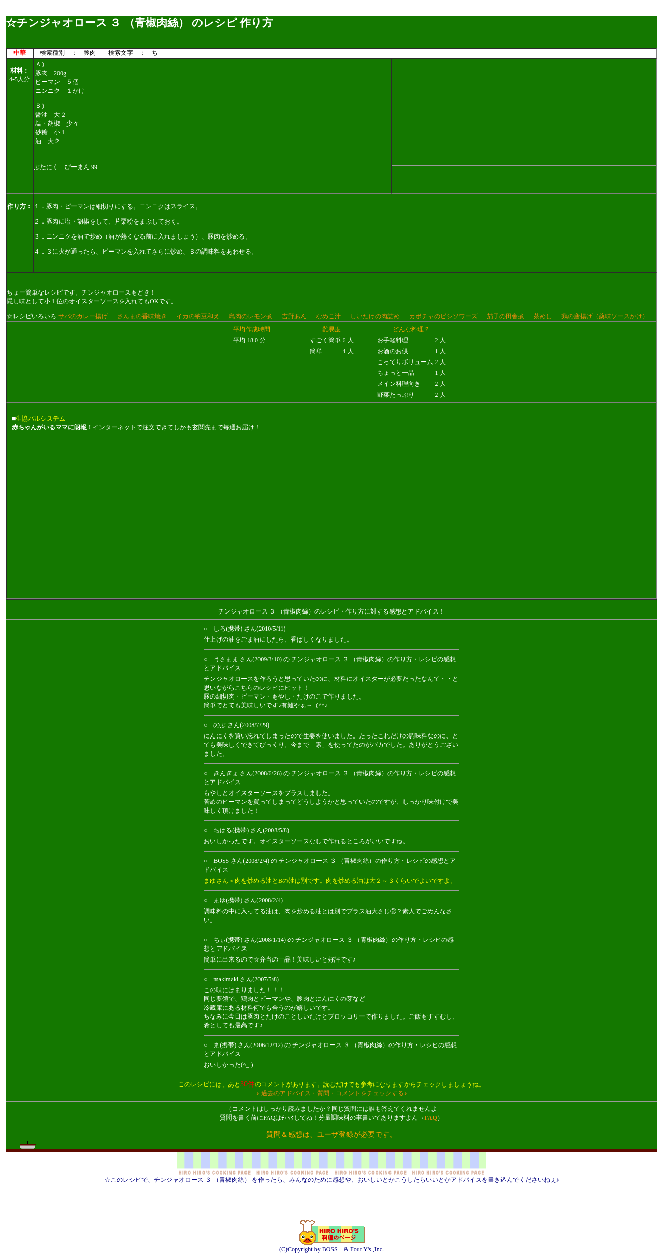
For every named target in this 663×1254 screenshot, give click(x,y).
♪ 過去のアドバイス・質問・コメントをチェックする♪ (331, 1093)
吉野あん (294, 316)
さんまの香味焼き (142, 316)
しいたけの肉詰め (375, 316)
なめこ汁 (328, 316)
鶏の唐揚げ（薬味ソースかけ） (604, 316)
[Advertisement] (331, 12)
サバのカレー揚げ (83, 316)
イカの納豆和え (198, 316)
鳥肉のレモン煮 (250, 316)
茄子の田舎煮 (505, 316)
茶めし (543, 316)
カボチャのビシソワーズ (443, 316)
